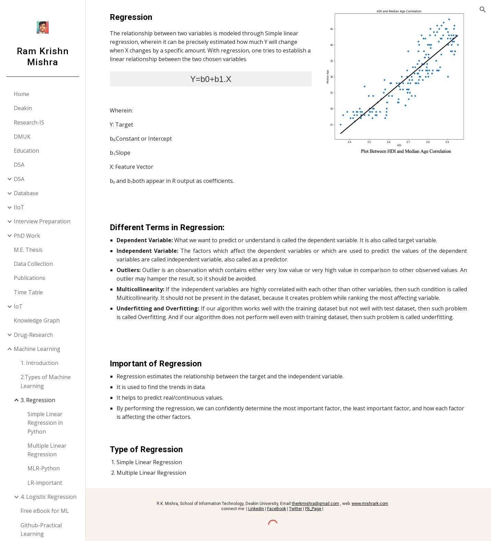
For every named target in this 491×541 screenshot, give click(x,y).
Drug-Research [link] (33, 335)
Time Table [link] (28, 292)
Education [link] (26, 150)
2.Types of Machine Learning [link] (46, 381)
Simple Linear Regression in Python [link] (45, 422)
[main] (211, 105)
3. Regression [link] (38, 400)
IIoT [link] (19, 207)
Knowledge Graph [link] (37, 320)
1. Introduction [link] (39, 363)
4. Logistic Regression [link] (48, 497)
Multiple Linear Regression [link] (47, 450)
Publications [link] (29, 278)
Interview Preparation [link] (42, 221)
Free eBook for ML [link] (45, 511)
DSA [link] (19, 164)
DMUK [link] (22, 136)
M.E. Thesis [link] (28, 250)
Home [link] (21, 94)
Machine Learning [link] (37, 349)
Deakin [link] (23, 108)
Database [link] (26, 193)
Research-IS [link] (29, 122)
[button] (483, 9)
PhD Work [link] (27, 235)
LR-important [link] (44, 482)
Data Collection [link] (33, 264)
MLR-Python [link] (43, 468)
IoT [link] (18, 306)
